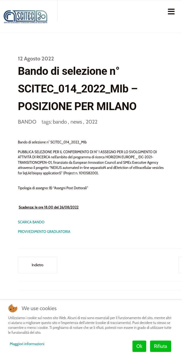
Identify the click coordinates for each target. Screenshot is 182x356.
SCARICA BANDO (31, 222)
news (76, 121)
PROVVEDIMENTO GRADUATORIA (44, 231)
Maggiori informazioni (27, 343)
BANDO (27, 121)
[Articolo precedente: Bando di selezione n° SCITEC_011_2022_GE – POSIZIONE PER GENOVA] (37, 265)
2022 (91, 121)
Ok (139, 346)
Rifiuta (160, 346)
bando (60, 121)
